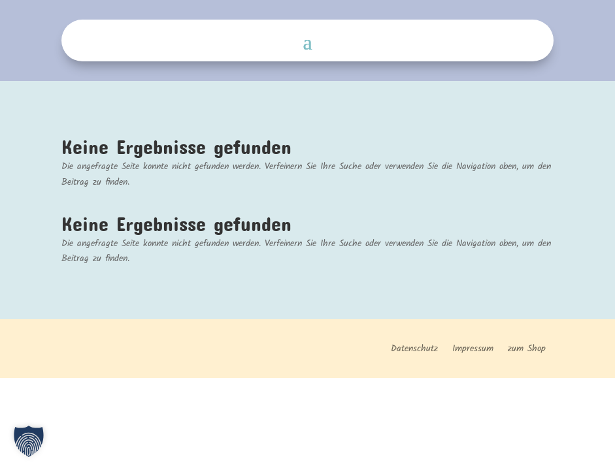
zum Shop (527, 350)
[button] (29, 441)
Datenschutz (414, 350)
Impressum (472, 350)
